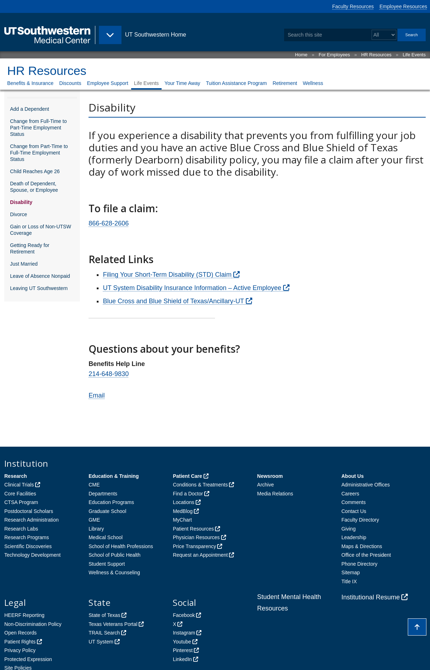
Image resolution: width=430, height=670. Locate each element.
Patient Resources (193, 529)
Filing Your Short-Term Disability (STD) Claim (167, 274)
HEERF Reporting (24, 615)
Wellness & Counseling (114, 572)
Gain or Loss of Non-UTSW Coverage (40, 230)
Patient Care (187, 476)
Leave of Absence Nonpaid (40, 276)
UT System (101, 642)
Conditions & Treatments (200, 485)
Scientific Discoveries (28, 546)
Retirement (285, 83)
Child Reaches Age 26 (35, 171)
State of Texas (104, 615)
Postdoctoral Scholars (28, 511)
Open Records (20, 633)
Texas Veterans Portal (113, 624)
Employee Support (107, 83)
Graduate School (107, 511)
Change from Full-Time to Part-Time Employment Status (38, 127)
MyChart (182, 520)
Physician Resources (196, 537)
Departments (103, 493)
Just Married (24, 264)
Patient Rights (19, 642)
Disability (21, 202)
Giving (348, 529)
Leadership (353, 537)
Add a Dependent (29, 109)
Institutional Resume (370, 597)
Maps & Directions (361, 546)
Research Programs (26, 537)
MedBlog (182, 511)
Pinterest (182, 650)
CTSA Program (21, 502)
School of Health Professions (121, 546)
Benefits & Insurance (30, 83)
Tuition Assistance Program (236, 83)
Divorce (18, 214)
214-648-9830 (109, 373)
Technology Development (32, 555)
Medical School (106, 537)
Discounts (70, 83)
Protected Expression (28, 659)
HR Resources (376, 54)
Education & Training (114, 476)
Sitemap (350, 572)
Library (96, 529)
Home (301, 54)
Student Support (107, 564)
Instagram (184, 633)
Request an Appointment (200, 555)
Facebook (184, 615)
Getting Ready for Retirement (29, 248)
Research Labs (21, 529)
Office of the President (366, 555)
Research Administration (31, 520)
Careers (350, 493)
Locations (183, 502)
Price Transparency (194, 546)
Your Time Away (182, 83)
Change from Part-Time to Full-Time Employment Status (39, 152)
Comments (353, 502)
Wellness (313, 83)
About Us (352, 476)
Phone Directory (359, 564)
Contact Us (353, 511)
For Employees (334, 54)
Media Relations (275, 493)
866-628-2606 (109, 223)
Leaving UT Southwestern (39, 288)
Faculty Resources (353, 6)
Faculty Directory (360, 520)
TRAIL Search (104, 633)
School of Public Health (114, 555)
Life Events (414, 54)
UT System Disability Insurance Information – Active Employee (192, 287)
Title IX (349, 581)
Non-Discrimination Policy (33, 624)
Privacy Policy (19, 650)
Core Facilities (20, 493)
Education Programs (111, 502)
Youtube (182, 642)
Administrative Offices (365, 485)
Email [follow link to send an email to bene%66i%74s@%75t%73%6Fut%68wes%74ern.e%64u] (97, 395)
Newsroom (270, 476)
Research (15, 476)
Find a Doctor (188, 493)
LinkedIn (182, 659)
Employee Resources (403, 6)
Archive (265, 485)
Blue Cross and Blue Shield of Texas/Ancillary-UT (173, 301)
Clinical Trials (19, 485)
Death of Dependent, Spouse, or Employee (34, 187)
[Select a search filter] (384, 35)
